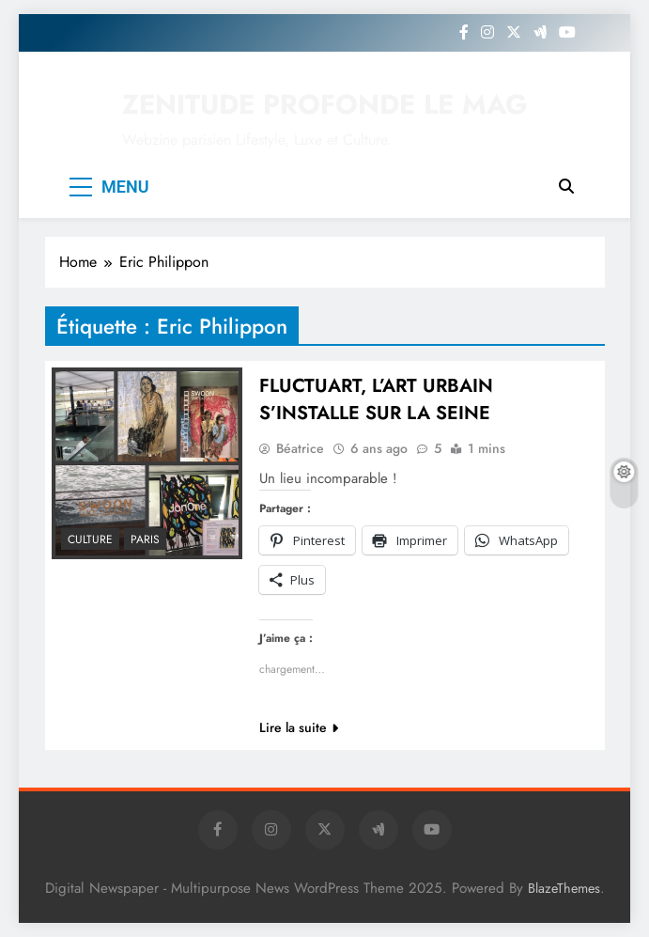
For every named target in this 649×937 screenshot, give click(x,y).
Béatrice (300, 448)
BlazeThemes (564, 888)
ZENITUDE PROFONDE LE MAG (325, 104)
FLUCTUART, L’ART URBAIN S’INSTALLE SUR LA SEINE (376, 399)
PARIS (145, 539)
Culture (90, 539)
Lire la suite (298, 727)
